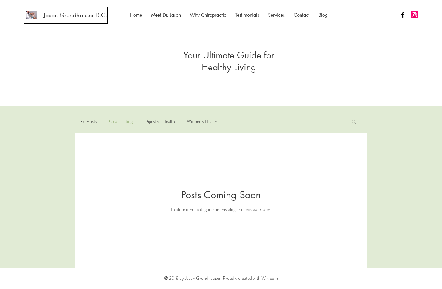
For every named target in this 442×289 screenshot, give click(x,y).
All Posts (89, 121)
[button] (354, 122)
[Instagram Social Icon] (414, 14)
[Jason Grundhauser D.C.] (75, 15)
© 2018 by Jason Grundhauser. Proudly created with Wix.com (221, 278)
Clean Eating (121, 121)
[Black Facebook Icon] (402, 14)
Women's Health (202, 121)
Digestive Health (159, 121)
